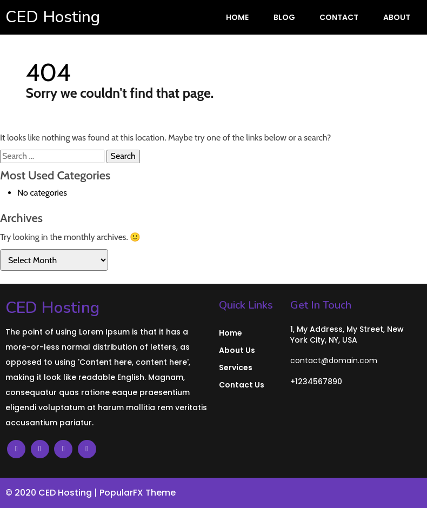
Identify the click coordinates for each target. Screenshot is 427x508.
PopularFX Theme (137, 492)
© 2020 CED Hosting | (52, 492)
